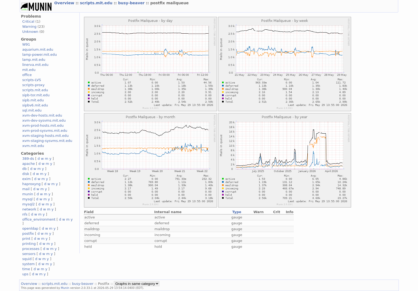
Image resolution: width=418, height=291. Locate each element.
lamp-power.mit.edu (39, 55)
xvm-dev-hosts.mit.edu (42, 115)
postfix (28, 234)
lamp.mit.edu (33, 60)
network (29, 209)
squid (26, 259)
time (26, 269)
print (26, 239)
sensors (28, 254)
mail (26, 189)
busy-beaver (132, 3)
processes (30, 249)
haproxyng (31, 184)
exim (26, 179)
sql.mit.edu (32, 110)
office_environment (38, 219)
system (28, 264)
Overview (64, 3)
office (27, 75)
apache (28, 164)
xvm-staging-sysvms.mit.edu (47, 141)
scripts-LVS (31, 80)
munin (27, 194)
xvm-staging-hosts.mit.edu (45, 136)
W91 (26, 44)
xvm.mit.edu (33, 146)
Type (236, 212)
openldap (30, 228)
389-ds (28, 159)
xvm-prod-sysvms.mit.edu (44, 131)
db (24, 169)
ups (25, 274)
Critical (28, 21)
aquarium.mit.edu (37, 49)
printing (28, 244)
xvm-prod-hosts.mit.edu (42, 125)
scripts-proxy (33, 85)
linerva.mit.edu (35, 65)
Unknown (30, 32)
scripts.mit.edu (97, 3)
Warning (29, 27)
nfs (24, 214)
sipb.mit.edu (33, 100)
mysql (27, 199)
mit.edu (28, 70)
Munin (65, 287)
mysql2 (28, 204)
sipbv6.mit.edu (35, 105)
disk (25, 174)
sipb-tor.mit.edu (36, 95)
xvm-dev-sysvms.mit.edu (44, 120)
